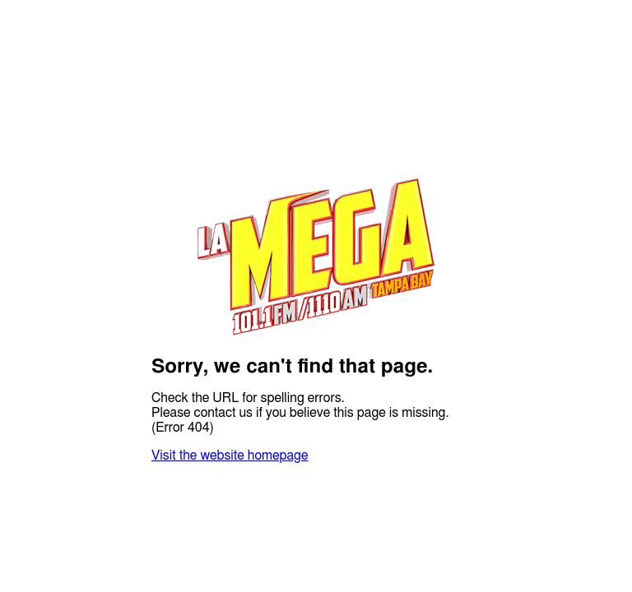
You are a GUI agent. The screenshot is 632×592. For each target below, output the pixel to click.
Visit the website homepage (229, 455)
